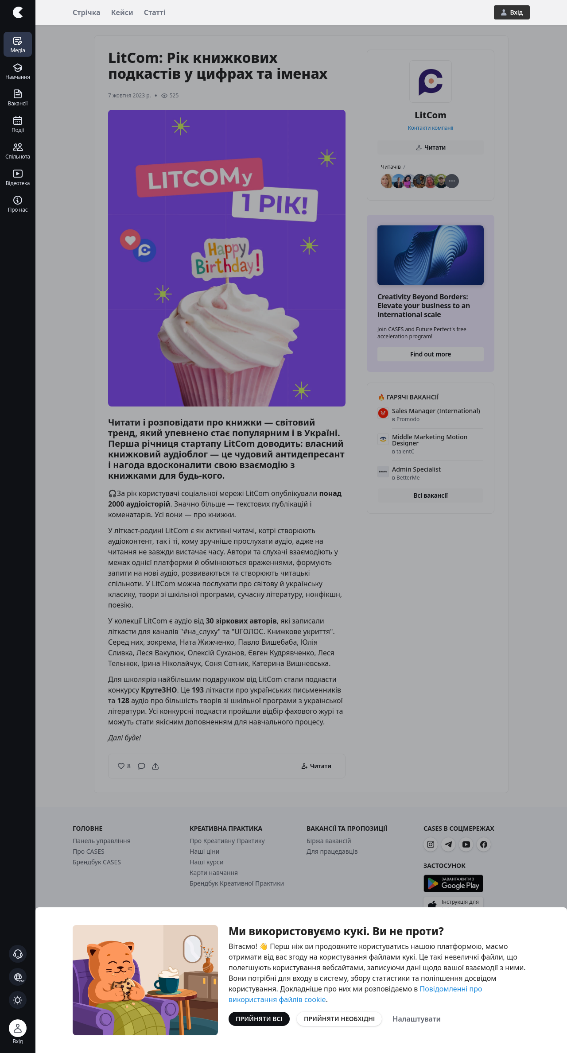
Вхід (512, 12)
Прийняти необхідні (339, 1018)
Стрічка (87, 12)
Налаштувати (416, 1019)
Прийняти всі (259, 1018)
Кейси (122, 12)
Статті (155, 12)
